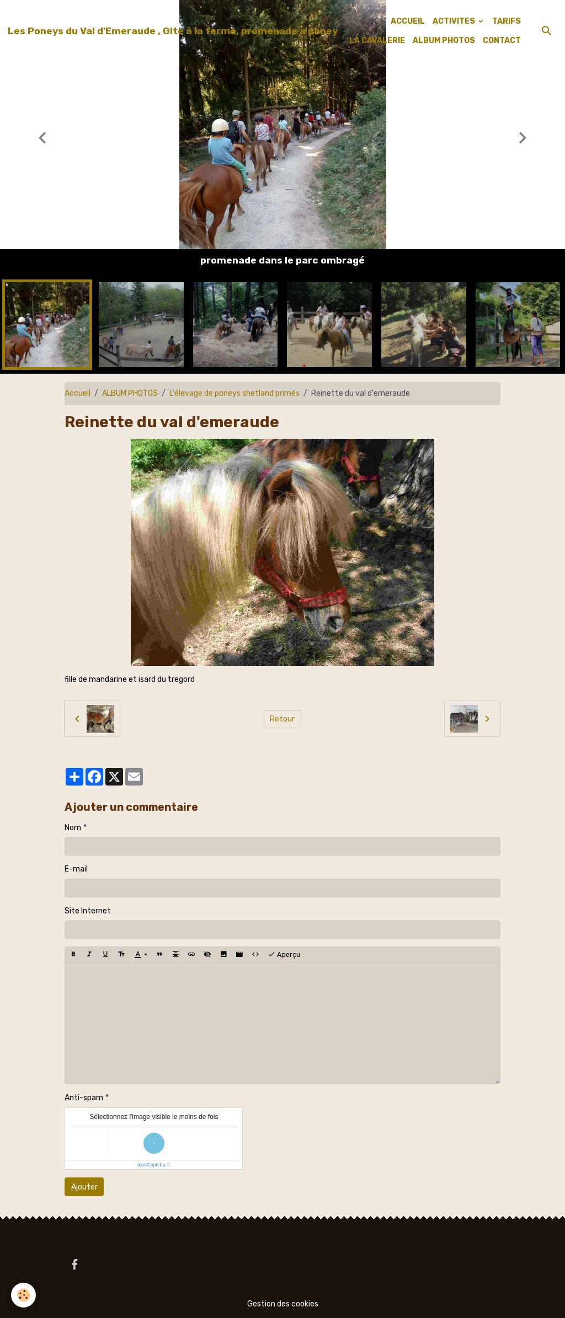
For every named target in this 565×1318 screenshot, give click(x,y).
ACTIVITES (455, 21)
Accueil (77, 393)
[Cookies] (23, 1295)
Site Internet (88, 911)
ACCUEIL (408, 21)
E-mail (76, 869)
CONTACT (502, 40)
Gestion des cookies (282, 1304)
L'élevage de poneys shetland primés (234, 393)
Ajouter (84, 1187)
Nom (73, 827)
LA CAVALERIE (377, 40)
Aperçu (284, 955)
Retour (282, 719)
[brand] (173, 31)
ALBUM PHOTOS (444, 40)
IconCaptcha (151, 1165)
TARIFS (506, 21)
